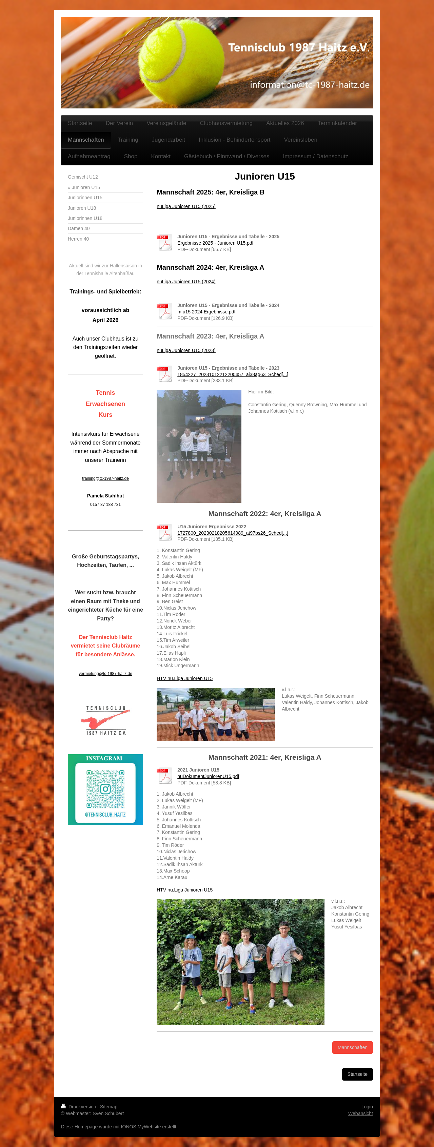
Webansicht (360, 1113)
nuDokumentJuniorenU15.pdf (208, 776)
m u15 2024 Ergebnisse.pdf (206, 311)
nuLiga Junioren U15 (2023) (186, 350)
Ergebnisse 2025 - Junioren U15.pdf (215, 243)
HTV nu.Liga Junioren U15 (185, 678)
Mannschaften (353, 1047)
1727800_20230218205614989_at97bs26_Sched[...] (232, 533)
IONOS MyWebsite (141, 1126)
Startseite (358, 1074)
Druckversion (79, 1106)
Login (367, 1106)
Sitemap (108, 1106)
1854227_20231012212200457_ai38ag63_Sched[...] (232, 374)
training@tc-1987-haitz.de (105, 478)
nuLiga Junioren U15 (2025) (186, 206)
